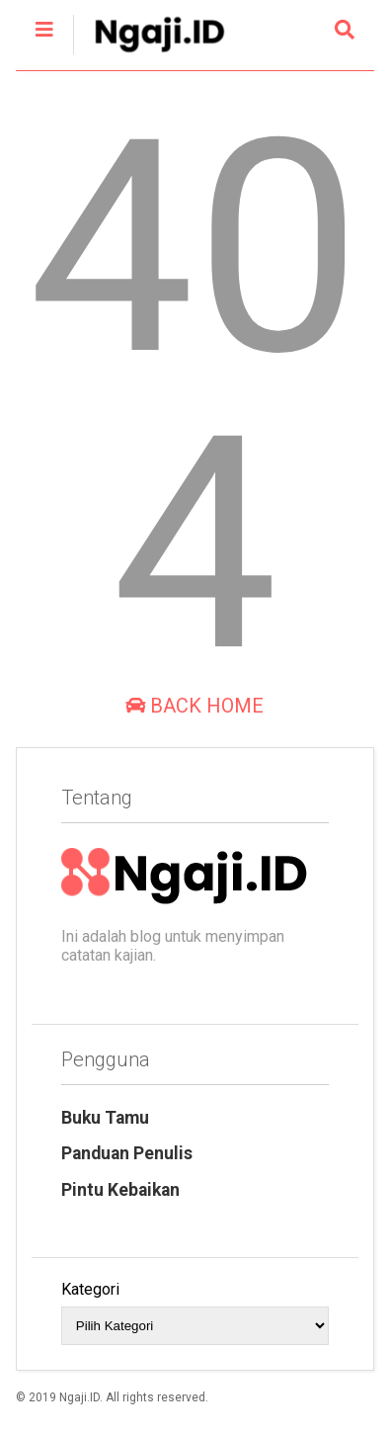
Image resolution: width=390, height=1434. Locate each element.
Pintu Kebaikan (120, 1190)
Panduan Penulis (127, 1153)
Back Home (194, 705)
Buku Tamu (105, 1118)
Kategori (90, 1289)
